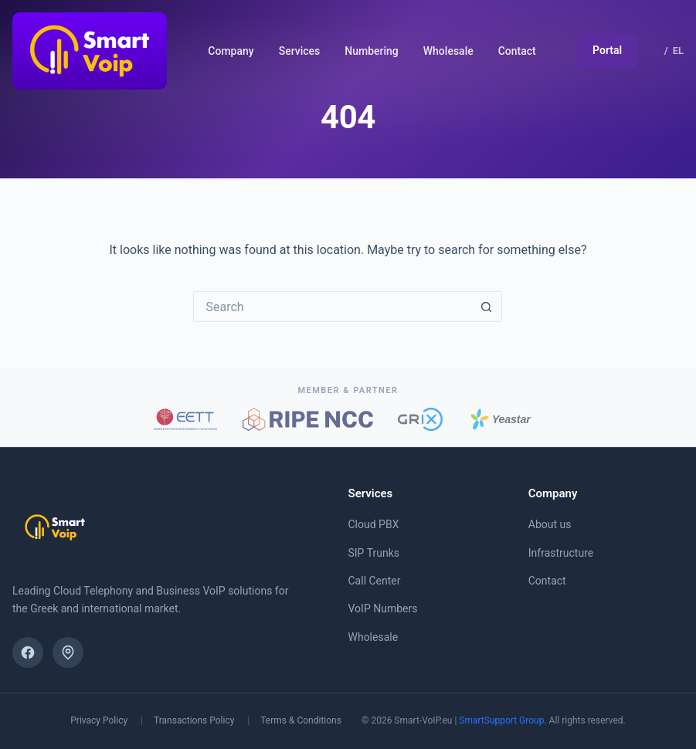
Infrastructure (560, 553)
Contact (517, 51)
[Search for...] (332, 306)
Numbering (372, 51)
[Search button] (486, 306)
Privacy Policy (98, 720)
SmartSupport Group (501, 720)
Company (230, 51)
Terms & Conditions (300, 720)
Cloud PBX (373, 524)
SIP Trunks (374, 553)
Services (300, 51)
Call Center (374, 580)
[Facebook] (27, 652)
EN (653, 50)
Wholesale (448, 51)
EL (678, 50)
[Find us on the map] (68, 652)
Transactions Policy (194, 720)
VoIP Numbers (383, 608)
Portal (607, 50)
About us (550, 524)
